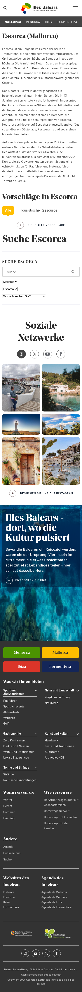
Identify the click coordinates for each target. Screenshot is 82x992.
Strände (8, 774)
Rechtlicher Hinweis (66, 969)
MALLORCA (13, 22)
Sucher (8, 859)
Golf (6, 723)
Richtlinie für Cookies (41, 969)
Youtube (46, 354)
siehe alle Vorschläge (46, 225)
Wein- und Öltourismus (18, 751)
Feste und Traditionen (59, 746)
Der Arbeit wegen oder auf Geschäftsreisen (61, 802)
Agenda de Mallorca (54, 892)
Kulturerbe (52, 751)
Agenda (8, 846)
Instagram (20, 354)
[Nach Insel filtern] (10, 282)
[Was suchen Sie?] (41, 272)
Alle (8, 210)
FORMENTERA (67, 22)
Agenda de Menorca (54, 897)
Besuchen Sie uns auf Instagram (46, 493)
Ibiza (6, 902)
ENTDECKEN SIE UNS (30, 580)
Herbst (7, 806)
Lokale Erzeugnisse (16, 757)
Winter (7, 799)
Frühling (8, 818)
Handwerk (51, 740)
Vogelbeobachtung (57, 697)
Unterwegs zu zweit (57, 811)
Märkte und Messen (16, 746)
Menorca (9, 897)
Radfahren (10, 700)
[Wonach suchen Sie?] (24, 296)
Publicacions (12, 853)
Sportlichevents (13, 706)
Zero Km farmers (14, 740)
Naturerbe (51, 703)
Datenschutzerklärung (16, 969)
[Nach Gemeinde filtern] (10, 289)
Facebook (59, 354)
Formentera (11, 907)
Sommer (9, 812)
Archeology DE (54, 757)
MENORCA (33, 22)
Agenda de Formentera (56, 907)
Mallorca (8, 892)
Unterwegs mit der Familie (56, 825)
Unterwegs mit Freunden (60, 817)
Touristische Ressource (38, 210)
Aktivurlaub (11, 712)
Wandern (9, 718)
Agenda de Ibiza (51, 902)
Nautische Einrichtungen (20, 780)
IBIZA (49, 22)
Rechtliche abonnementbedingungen (41, 974)
